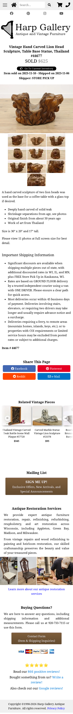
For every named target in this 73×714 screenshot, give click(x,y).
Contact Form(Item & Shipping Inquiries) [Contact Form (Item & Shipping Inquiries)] (36, 638)
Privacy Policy (56, 708)
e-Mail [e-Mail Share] (54, 376)
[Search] (32, 5)
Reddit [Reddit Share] (19, 376)
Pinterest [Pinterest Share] (54, 368)
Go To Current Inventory (36, 68)
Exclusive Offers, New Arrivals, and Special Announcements (36, 486)
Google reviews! (51, 688)
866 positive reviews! (44, 671)
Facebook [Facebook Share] (19, 368)
